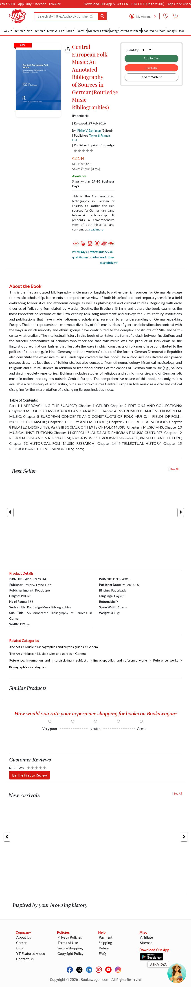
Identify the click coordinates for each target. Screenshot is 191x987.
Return (104, 948)
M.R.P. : (82, 164)
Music (29, 647)
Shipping (105, 942)
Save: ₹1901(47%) (86, 169)
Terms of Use (67, 942)
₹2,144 (78, 158)
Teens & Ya (54, 31)
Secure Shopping (70, 948)
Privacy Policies (69, 937)
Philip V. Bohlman (89, 130)
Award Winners (130, 31)
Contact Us (25, 959)
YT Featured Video (30, 953)
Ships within (93, 183)
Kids (69, 31)
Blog (20, 948)
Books (5, 31)
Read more (96, 229)
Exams (80, 31)
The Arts (15, 647)
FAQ (102, 953)
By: (86, 130)
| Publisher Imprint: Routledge (93, 145)
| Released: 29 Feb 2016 (89, 123)
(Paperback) (80, 115)
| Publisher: (91, 137)
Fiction (18, 31)
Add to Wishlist (151, 77)
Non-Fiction (34, 31)
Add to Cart (151, 58)
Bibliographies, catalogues (27, 667)
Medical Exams (98, 31)
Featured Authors (153, 31)
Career (21, 942)
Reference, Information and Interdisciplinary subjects (48, 660)
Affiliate (146, 937)
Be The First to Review (29, 775)
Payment (105, 937)
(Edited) (107, 130)
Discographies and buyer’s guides (60, 647)
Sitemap (146, 942)
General (93, 647)
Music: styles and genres (54, 653)
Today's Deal (175, 31)
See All (174, 469)
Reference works (165, 660)
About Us (23, 937)
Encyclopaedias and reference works (120, 660)
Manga (114, 31)
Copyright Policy (70, 953)
